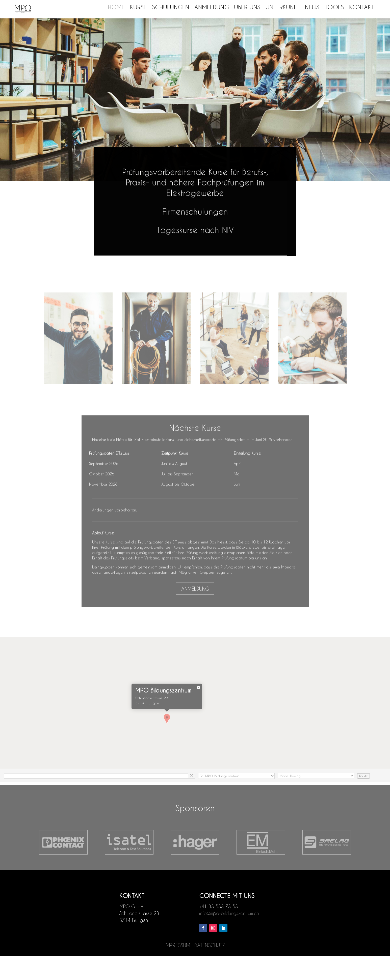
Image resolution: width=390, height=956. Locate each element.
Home (116, 7)
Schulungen (170, 7)
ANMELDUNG (195, 601)
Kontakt (361, 7)
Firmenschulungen (195, 214)
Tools (334, 7)
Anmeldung (211, 7)
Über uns (247, 7)
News (312, 7)
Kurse (138, 7)
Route (363, 785)
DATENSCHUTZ (209, 945)
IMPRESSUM (177, 945)
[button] (166, 729)
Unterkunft (283, 7)
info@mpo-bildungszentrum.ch (229, 913)
